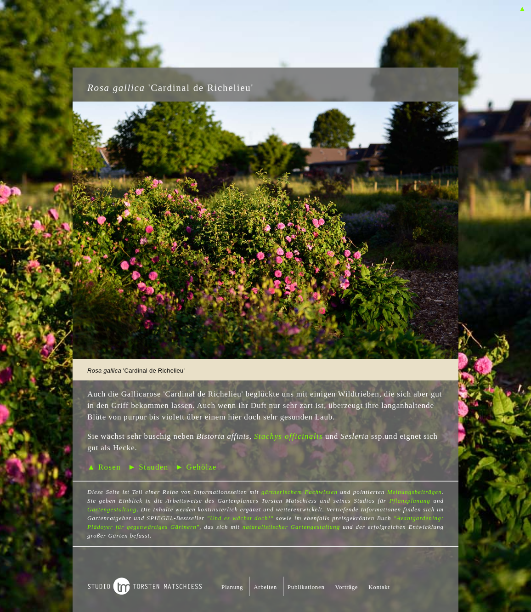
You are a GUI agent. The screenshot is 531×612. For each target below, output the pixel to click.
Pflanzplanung (409, 500)
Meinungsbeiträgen (414, 491)
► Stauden (148, 467)
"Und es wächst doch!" (240, 518)
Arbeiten (265, 587)
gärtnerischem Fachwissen (299, 491)
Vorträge (346, 587)
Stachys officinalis (288, 436)
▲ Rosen (104, 467)
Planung (232, 587)
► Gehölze (196, 467)
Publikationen (306, 587)
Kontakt (379, 587)
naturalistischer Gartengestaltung (291, 526)
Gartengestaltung (112, 509)
